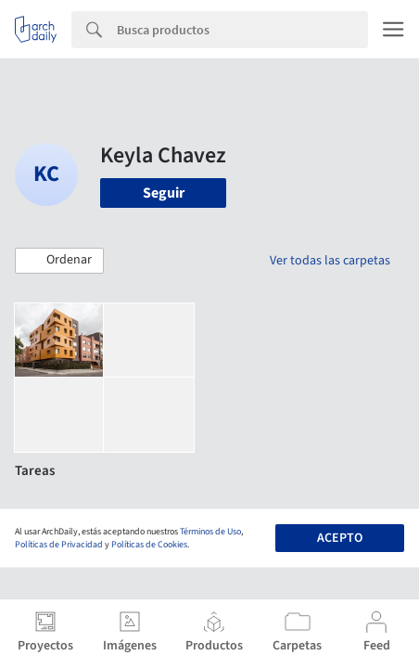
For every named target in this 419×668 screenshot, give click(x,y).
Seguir (163, 193)
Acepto (339, 538)
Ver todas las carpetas (330, 260)
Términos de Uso (210, 531)
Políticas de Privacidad (59, 544)
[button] (59, 261)
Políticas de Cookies (149, 544)
